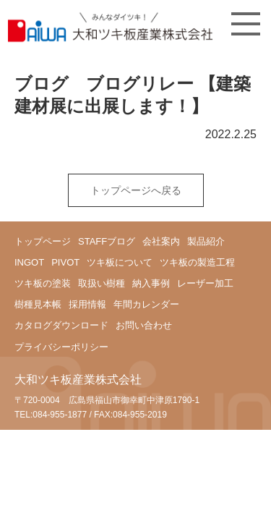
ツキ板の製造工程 (197, 262)
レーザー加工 (205, 283)
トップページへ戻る (135, 190)
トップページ (42, 241)
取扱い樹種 (101, 283)
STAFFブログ (106, 241)
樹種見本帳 (37, 304)
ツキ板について (119, 262)
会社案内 (161, 241)
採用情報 (87, 304)
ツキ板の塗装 (42, 283)
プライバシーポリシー (61, 347)
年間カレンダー (146, 304)
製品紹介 (206, 241)
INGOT (29, 262)
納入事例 (151, 283)
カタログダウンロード (61, 325)
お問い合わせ (144, 325)
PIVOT (65, 262)
